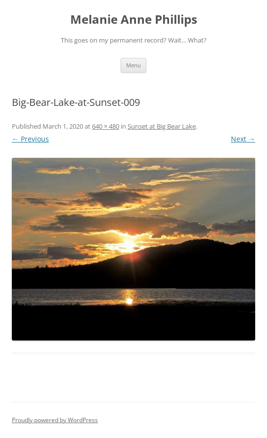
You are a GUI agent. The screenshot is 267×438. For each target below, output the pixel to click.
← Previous (30, 139)
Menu (133, 65)
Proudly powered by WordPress (55, 420)
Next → (243, 139)
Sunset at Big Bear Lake (162, 126)
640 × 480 (105, 126)
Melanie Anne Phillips (133, 19)
